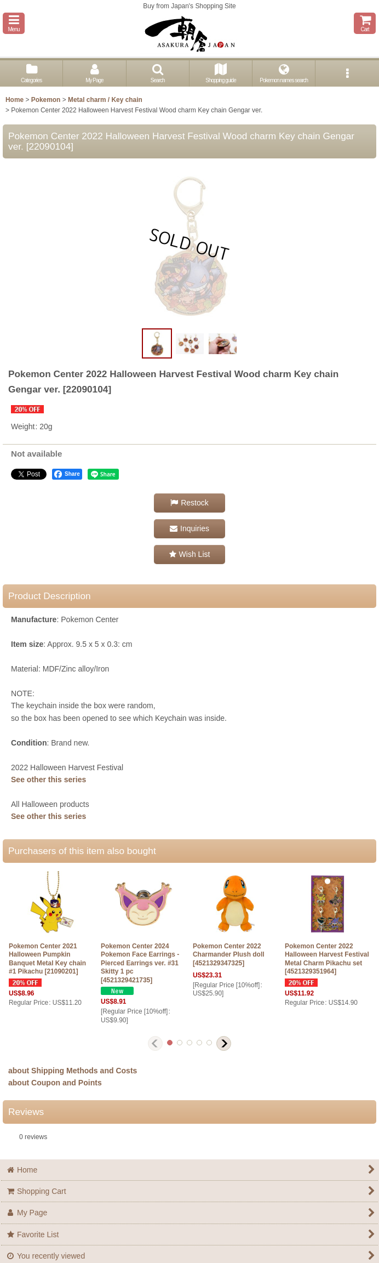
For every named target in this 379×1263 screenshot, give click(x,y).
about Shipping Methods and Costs (72, 1070)
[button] (14, 23)
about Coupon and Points (55, 1082)
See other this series (48, 779)
